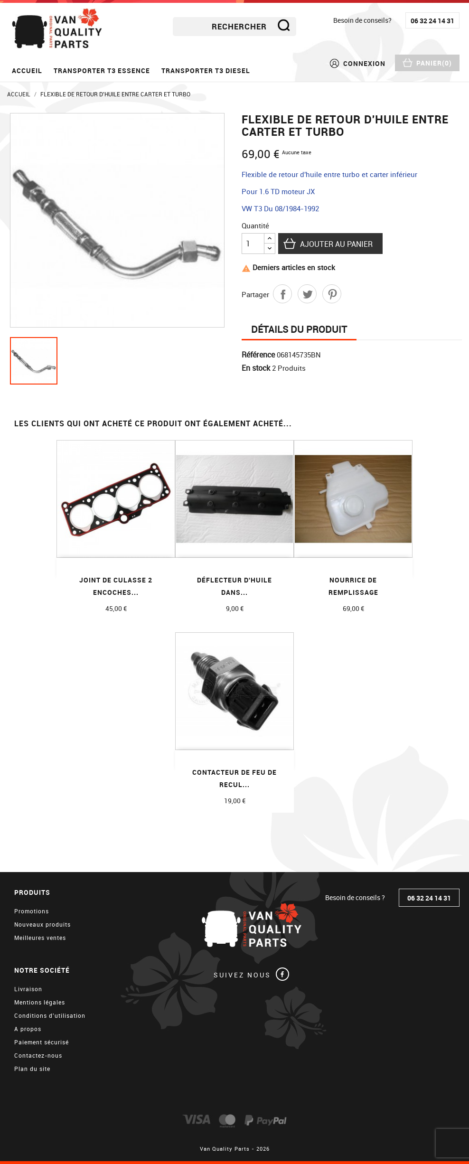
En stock (256, 368)
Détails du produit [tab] (299, 329)
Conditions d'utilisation (49, 1015)
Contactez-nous (38, 1055)
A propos (27, 1029)
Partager (282, 294)
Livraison (28, 989)
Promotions (31, 911)
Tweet (307, 294)
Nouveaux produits (42, 924)
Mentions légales (39, 1002)
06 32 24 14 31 (432, 20)
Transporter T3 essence (102, 70)
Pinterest (332, 294)
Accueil (27, 70)
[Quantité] (253, 243)
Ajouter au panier (336, 244)
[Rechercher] (234, 26)
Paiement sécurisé (41, 1042)
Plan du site (32, 1068)
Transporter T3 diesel (205, 70)
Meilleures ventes (40, 937)
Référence (258, 354)
